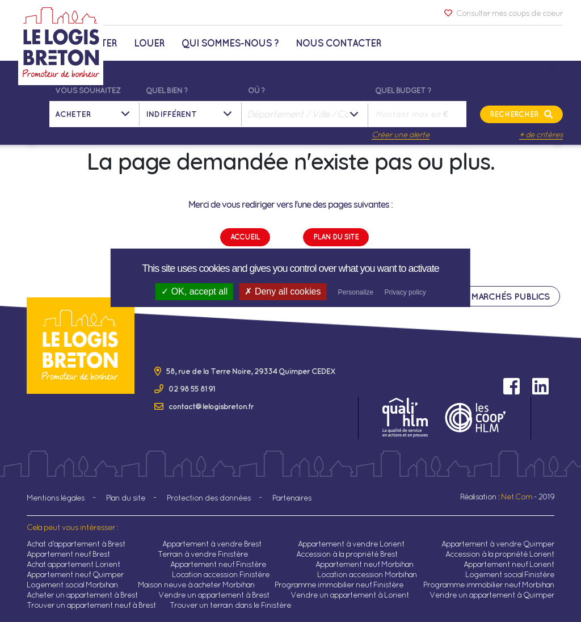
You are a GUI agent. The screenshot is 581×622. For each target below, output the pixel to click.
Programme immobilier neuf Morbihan (488, 584)
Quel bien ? (167, 90)
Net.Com (516, 496)
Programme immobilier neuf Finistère (339, 584)
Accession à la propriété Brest (347, 553)
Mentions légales (56, 497)
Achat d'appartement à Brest (76, 543)
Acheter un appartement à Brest (82, 594)
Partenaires (291, 497)
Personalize (356, 292)
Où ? (256, 90)
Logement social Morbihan (72, 584)
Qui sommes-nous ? (230, 42)
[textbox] (305, 114)
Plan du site (125, 497)
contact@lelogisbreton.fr (211, 406)
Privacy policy (405, 292)
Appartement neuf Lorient (509, 564)
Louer (149, 42)
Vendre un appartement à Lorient (349, 594)
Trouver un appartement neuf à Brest (91, 605)
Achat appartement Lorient (73, 564)
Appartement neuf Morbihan (364, 564)
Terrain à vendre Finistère (203, 553)
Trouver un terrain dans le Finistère (230, 605)
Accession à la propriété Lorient (499, 553)
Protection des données (209, 497)
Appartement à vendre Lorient (351, 543)
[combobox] (305, 114)
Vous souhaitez (87, 90)
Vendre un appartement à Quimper (492, 594)
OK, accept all (194, 291)
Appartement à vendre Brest (212, 543)
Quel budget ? (403, 90)
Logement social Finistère (509, 574)
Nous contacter (338, 42)
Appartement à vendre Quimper (497, 543)
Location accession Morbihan (367, 574)
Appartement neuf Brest (68, 553)
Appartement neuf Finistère (218, 564)
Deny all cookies (283, 291)
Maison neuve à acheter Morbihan (196, 584)
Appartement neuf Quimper (75, 574)
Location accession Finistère (221, 574)
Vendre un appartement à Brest (214, 594)
